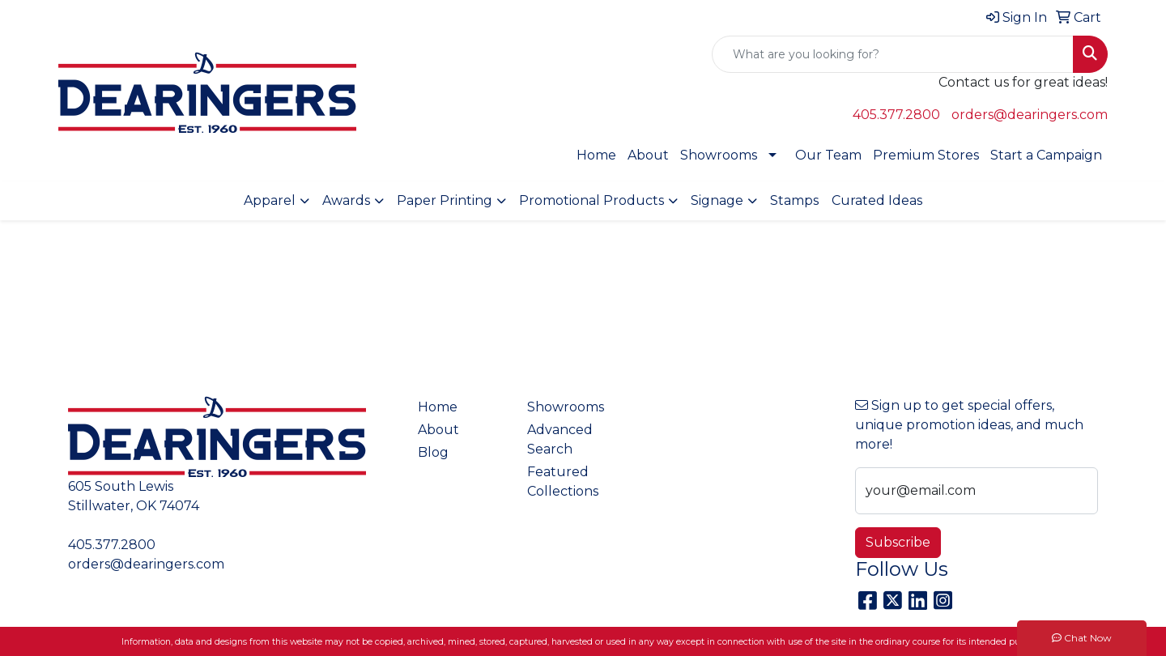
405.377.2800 (896, 114)
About (648, 155)
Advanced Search (560, 439)
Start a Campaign (1046, 155)
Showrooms (718, 155)
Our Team (828, 155)
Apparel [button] (270, 200)
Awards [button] (346, 200)
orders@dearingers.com (1029, 114)
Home (596, 155)
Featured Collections (562, 481)
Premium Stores (926, 155)
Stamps (794, 200)
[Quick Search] (893, 54)
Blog (433, 452)
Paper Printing (444, 200)
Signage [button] (717, 200)
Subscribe (898, 542)
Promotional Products (591, 200)
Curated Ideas (877, 200)
